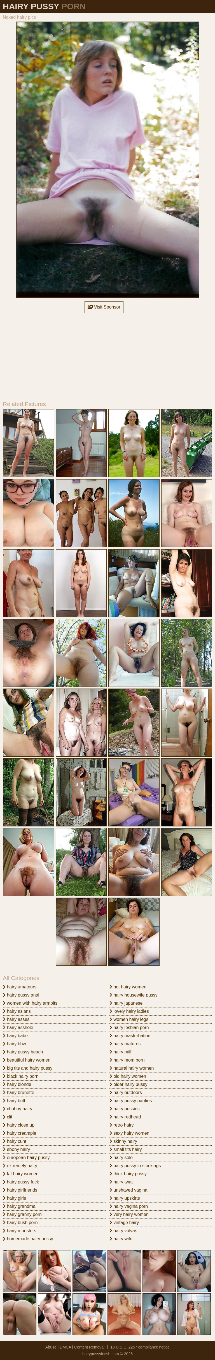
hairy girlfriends (20, 1190)
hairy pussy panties (130, 1100)
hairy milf (120, 1051)
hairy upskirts (124, 1198)
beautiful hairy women (26, 1060)
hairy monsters (19, 1230)
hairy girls (14, 1198)
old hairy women (127, 1076)
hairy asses (16, 1019)
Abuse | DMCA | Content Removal (74, 1347)
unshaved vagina (128, 1190)
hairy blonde (17, 1084)
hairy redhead (125, 1117)
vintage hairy (124, 1222)
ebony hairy (16, 1149)
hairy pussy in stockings (135, 1165)
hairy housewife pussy (133, 995)
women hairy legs (128, 1019)
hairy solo (121, 1157)
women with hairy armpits (30, 1003)
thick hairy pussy (128, 1173)
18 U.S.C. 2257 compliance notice (140, 1347)
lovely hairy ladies (129, 1011)
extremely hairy (20, 1165)
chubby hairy (17, 1108)
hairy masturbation (129, 1035)
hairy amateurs (19, 986)
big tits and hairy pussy (27, 1068)
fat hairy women (20, 1173)
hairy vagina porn (128, 1206)
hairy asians (17, 1011)
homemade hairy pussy (28, 1238)
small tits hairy (125, 1149)
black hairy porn (20, 1076)
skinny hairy (123, 1141)
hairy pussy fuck (21, 1182)
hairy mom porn (127, 1060)
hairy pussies (124, 1108)
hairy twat (121, 1182)
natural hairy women (131, 1068)
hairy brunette (18, 1092)
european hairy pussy (26, 1157)
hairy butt (14, 1100)
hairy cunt (14, 1141)
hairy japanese (126, 1003)
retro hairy (121, 1125)
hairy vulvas (123, 1230)
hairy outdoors (125, 1092)
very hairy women (129, 1214)
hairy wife (120, 1238)
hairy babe (15, 1035)
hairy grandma (19, 1206)
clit (7, 1117)
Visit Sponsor (104, 307)
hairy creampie (19, 1133)
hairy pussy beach (23, 1051)
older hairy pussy (128, 1084)
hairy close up (18, 1125)
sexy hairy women (129, 1133)
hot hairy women (127, 986)
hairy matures (125, 1043)
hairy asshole (18, 1027)
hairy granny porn (22, 1214)
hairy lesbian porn (129, 1027)
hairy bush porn (20, 1222)
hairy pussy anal (21, 995)
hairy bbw (14, 1043)
